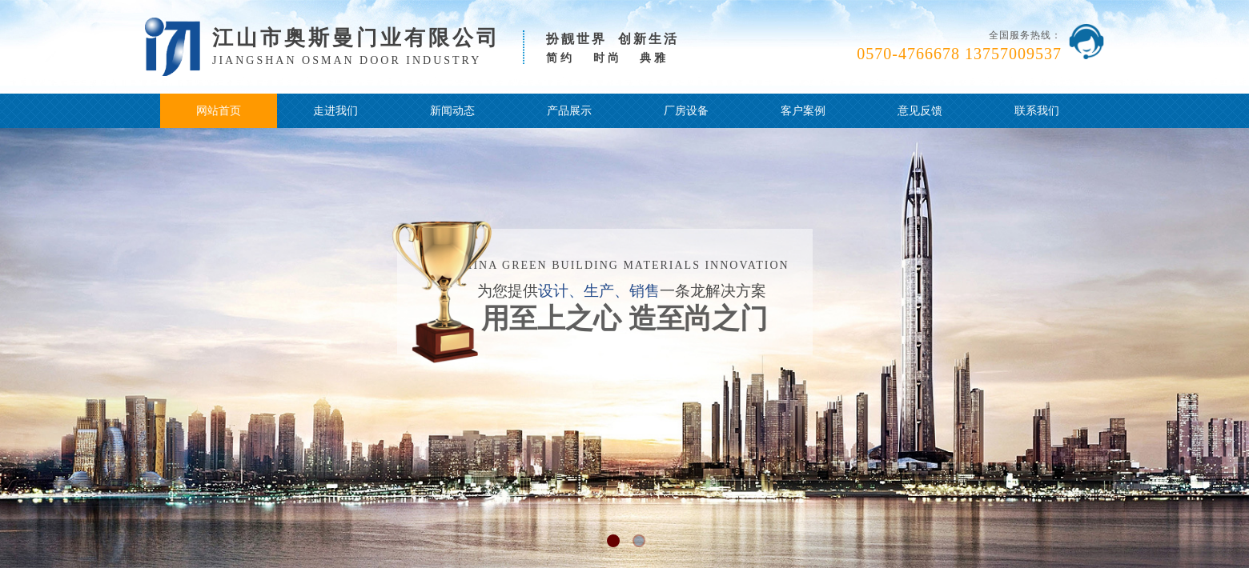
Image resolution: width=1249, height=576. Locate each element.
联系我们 (1036, 111)
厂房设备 (686, 111)
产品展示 (569, 111)
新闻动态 (452, 111)
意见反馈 (920, 111)
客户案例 (803, 111)
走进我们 (335, 111)
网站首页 (218, 111)
